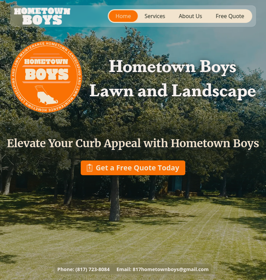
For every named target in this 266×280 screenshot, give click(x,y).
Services (154, 16)
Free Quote (230, 16)
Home (123, 16)
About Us (190, 16)
